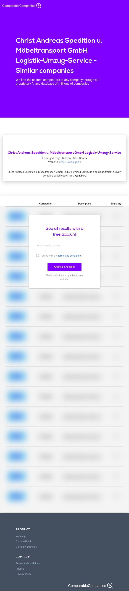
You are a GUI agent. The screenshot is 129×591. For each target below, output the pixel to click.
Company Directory (26, 546)
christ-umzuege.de (70, 162)
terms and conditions (70, 255)
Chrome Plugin (24, 541)
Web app (20, 536)
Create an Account (64, 266)
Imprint (20, 568)
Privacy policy (23, 574)
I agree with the (59, 255)
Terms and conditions (28, 563)
